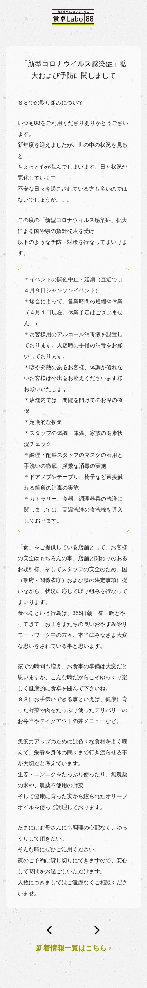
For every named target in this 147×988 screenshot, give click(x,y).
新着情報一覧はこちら (73, 948)
